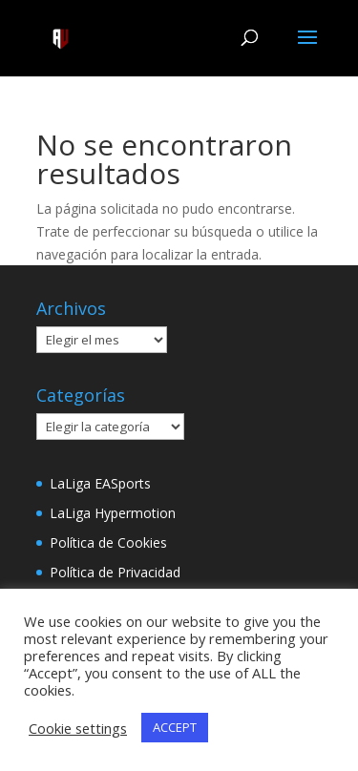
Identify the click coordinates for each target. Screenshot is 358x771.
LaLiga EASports (100, 483)
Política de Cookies (108, 542)
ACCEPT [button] (175, 727)
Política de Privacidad (115, 572)
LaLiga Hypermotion (113, 513)
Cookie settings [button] (78, 728)
